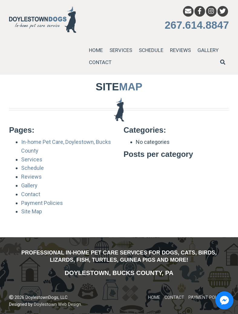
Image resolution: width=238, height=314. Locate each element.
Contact (30, 194)
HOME (96, 50)
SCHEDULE (151, 50)
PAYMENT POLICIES (207, 297)
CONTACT (100, 62)
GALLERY (208, 50)
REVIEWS (180, 50)
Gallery (29, 185)
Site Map (31, 211)
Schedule (32, 168)
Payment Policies (42, 203)
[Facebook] (199, 11)
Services (31, 159)
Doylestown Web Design (57, 304)
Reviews (31, 176)
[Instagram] (211, 11)
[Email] (188, 11)
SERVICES (120, 50)
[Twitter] (222, 11)
